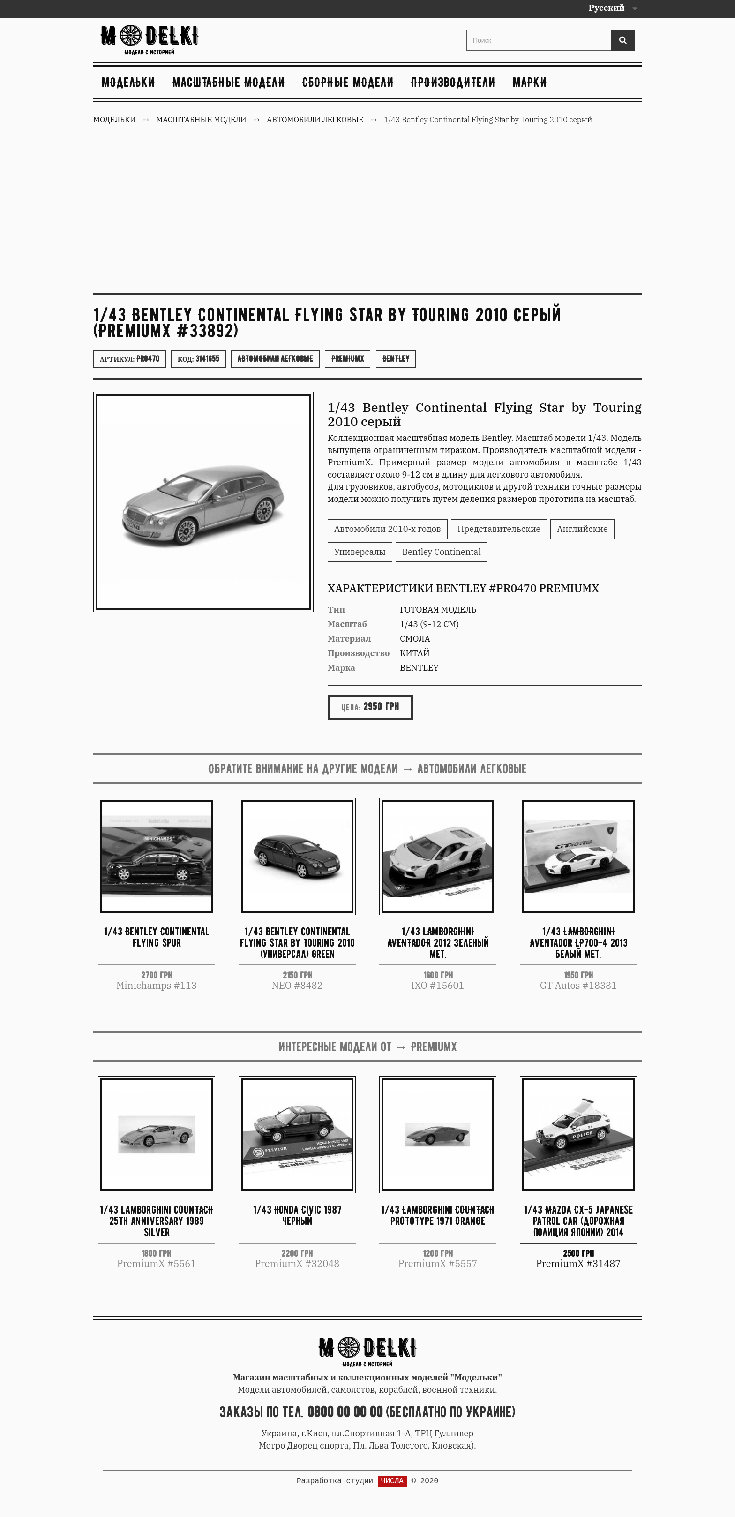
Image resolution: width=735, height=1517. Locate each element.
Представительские (499, 528)
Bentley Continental (441, 551)
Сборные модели (348, 82)
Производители (453, 82)
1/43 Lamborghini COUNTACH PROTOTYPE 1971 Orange (438, 1215)
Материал (349, 638)
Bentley (395, 359)
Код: (198, 359)
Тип (336, 609)
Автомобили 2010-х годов (387, 528)
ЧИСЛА (392, 1481)
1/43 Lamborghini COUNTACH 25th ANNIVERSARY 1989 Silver (156, 1221)
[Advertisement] (367, 215)
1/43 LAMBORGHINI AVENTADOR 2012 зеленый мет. (438, 943)
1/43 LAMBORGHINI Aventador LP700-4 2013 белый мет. (579, 943)
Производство (359, 653)
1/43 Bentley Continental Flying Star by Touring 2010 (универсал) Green (297, 943)
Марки (530, 82)
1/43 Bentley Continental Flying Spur (157, 937)
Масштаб (347, 624)
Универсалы (360, 551)
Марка (341, 667)
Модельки (129, 82)
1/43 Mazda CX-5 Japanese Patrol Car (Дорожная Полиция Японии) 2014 (578, 1221)
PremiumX (347, 359)
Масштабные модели (228, 82)
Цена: (351, 707)
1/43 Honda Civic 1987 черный (297, 1215)
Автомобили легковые (275, 359)
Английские (582, 528)
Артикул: (129, 359)
